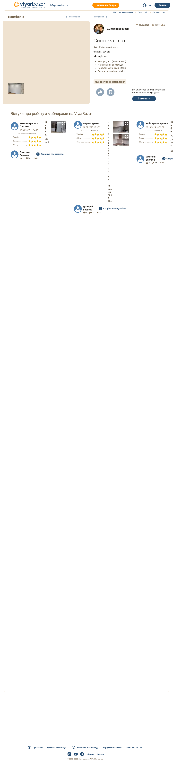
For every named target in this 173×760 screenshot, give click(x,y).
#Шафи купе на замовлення (110, 82)
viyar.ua (90, 754)
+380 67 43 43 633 (135, 747)
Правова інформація (56, 747)
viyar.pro (100, 754)
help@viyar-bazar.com (112, 747)
